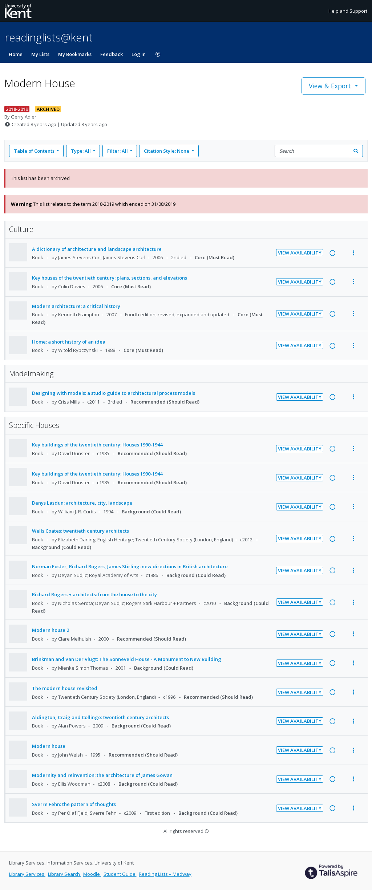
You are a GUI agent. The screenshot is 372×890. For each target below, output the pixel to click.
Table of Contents (35, 151)
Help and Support (347, 11)
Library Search (64, 874)
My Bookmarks (75, 54)
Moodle (92, 874)
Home (16, 54)
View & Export (331, 85)
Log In (139, 54)
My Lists (40, 54)
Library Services (27, 874)
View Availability (300, 252)
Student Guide (120, 874)
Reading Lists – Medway (165, 874)
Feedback (111, 54)
